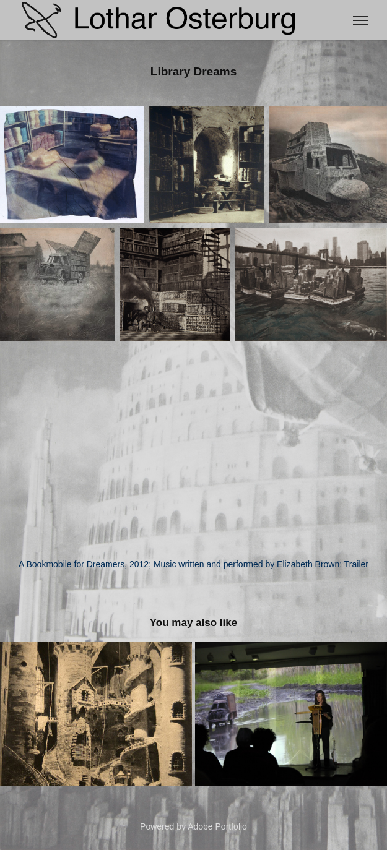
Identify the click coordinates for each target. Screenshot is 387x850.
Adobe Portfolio (217, 826)
